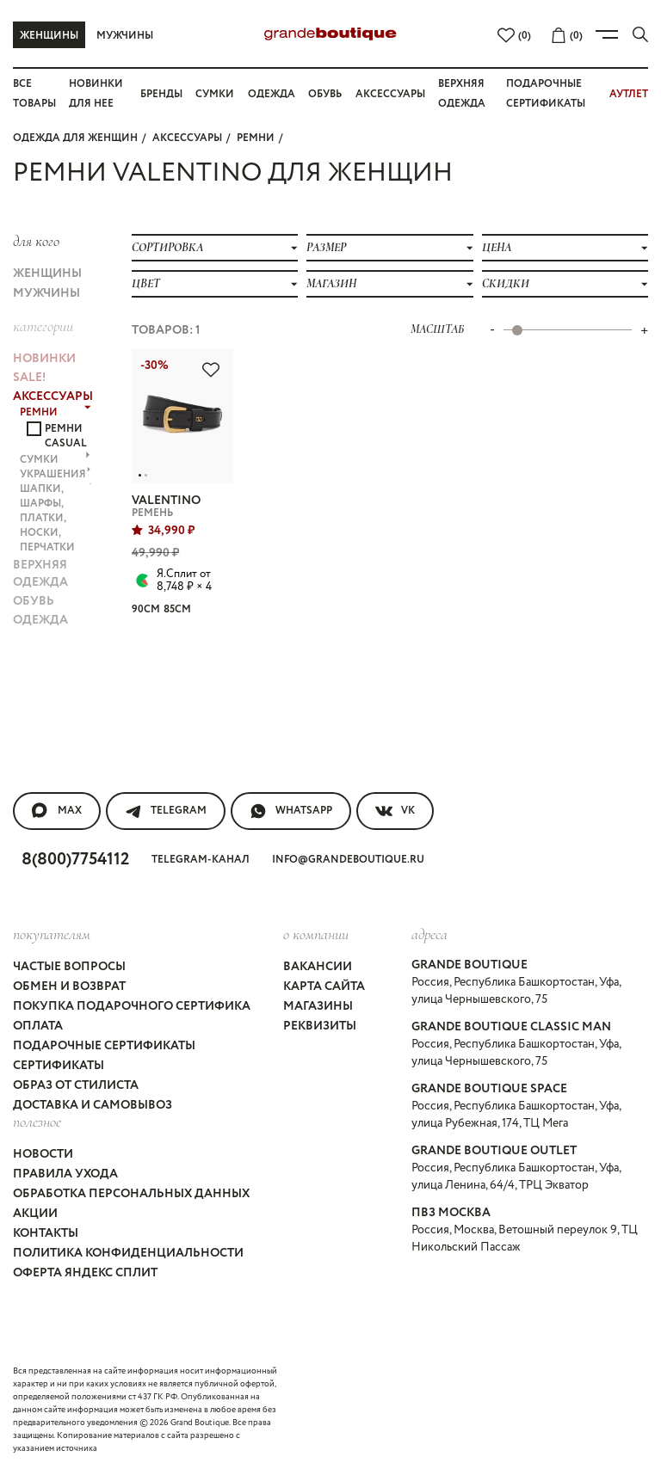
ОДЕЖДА (40, 620)
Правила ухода (65, 1174)
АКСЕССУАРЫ (187, 138)
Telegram (166, 811)
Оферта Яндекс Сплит (85, 1273)
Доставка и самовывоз (92, 1105)
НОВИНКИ (44, 358)
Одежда (271, 94)
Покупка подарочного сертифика (131, 1006)
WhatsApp (291, 811)
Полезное (37, 1121)
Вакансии (317, 966)
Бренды (161, 94)
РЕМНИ (256, 138)
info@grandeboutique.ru (348, 859)
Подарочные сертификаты (104, 1045)
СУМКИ (55, 459)
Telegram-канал (200, 859)
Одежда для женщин (75, 138)
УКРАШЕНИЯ (55, 474)
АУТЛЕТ (628, 94)
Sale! (29, 377)
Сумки (214, 94)
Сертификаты (58, 1065)
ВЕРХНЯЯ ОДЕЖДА (40, 573)
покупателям (51, 934)
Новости (43, 1154)
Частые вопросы (69, 966)
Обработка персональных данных (131, 1193)
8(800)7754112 (75, 859)
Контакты (45, 1233)
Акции (35, 1213)
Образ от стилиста (76, 1085)
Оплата (38, 1026)
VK (395, 811)
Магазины (318, 1006)
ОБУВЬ (33, 601)
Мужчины (124, 35)
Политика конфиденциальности (128, 1253)
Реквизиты (319, 1026)
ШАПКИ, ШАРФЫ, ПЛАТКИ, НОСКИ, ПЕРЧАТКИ (55, 518)
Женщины (49, 35)
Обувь (325, 94)
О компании (316, 934)
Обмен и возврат (69, 986)
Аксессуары (390, 94)
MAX (57, 811)
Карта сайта (324, 986)
